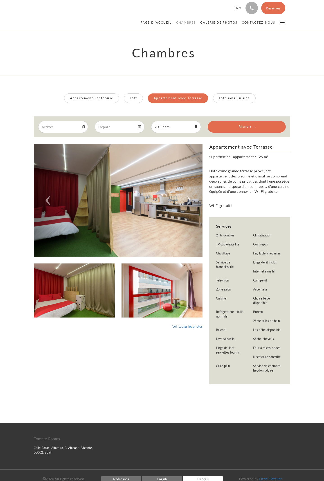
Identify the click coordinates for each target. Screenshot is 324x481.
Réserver (245, 127)
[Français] (236, 8)
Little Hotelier (270, 478)
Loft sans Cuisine (234, 98)
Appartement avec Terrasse (178, 98)
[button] (282, 22)
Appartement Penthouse (91, 98)
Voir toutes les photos (187, 326)
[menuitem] (157, 22)
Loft (133, 98)
